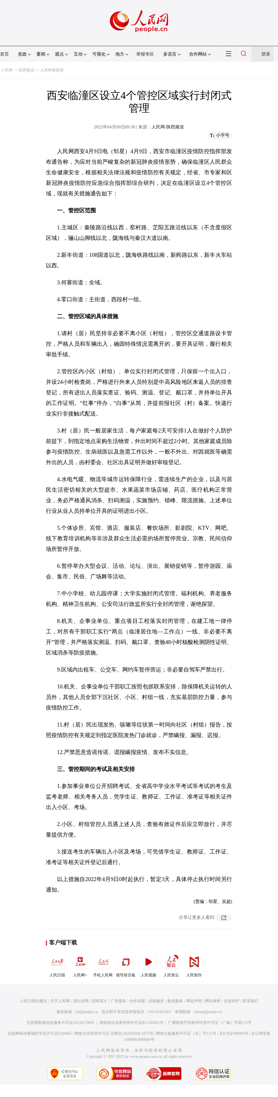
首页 (4, 54)
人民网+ (80, 964)
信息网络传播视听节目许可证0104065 (40, 1033)
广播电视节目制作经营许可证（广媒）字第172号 (210, 1023)
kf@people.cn (87, 1012)
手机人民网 (103, 964)
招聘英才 (99, 1001)
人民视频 (148, 964)
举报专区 (145, 54)
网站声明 (194, 1001)
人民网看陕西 (52, 70)
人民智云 (171, 964)
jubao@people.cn (208, 1012)
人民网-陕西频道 (168, 127)
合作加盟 (137, 1001)
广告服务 (118, 1001)
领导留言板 (125, 964)
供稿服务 (156, 1001)
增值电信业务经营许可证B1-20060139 (131, 1023)
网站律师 (212, 1001)
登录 (265, 54)
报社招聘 (81, 1001)
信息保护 (231, 1001)
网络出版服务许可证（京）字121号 (186, 1033)
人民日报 (57, 964)
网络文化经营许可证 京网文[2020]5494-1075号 (114, 1033)
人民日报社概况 (33, 1001)
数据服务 (175, 1001)
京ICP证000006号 (234, 1033)
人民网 (7, 70)
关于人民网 (60, 1001)
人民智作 (194, 964)
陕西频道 (26, 70)
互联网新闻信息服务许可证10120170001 (60, 1023)
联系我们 (250, 1001)
